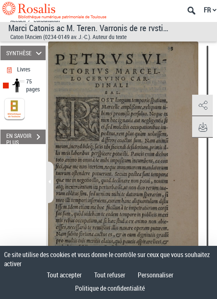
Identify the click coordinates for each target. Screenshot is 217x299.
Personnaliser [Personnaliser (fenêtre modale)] (155, 274)
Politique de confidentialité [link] (110, 288)
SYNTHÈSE (25, 53)
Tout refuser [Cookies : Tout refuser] (109, 274)
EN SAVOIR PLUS (26, 138)
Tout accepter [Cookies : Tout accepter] (64, 274)
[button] (202, 105)
